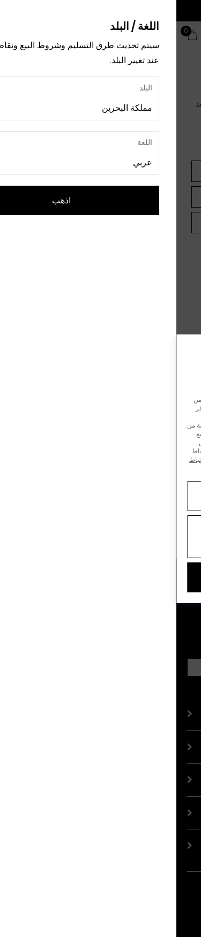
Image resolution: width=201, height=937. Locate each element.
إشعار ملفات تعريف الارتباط (50, 459)
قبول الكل (100, 577)
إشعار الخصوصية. (162, 468)
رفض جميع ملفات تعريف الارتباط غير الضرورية (100, 536)
